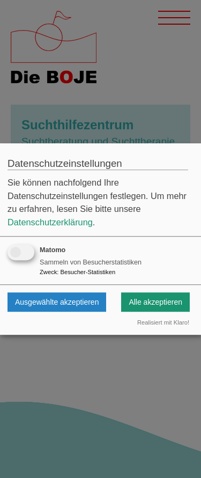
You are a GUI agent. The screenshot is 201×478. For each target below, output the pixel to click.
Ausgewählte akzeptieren (57, 302)
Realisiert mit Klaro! (163, 323)
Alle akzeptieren (155, 302)
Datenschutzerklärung (50, 222)
